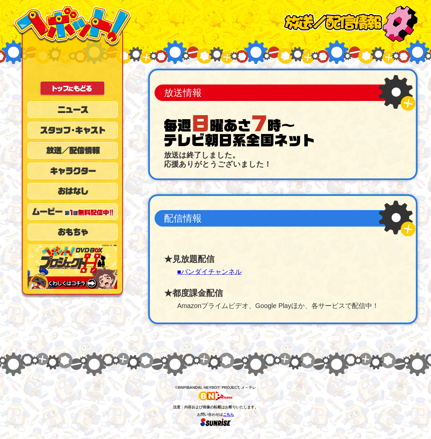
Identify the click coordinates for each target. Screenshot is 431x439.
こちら (228, 414)
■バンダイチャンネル (209, 271)
